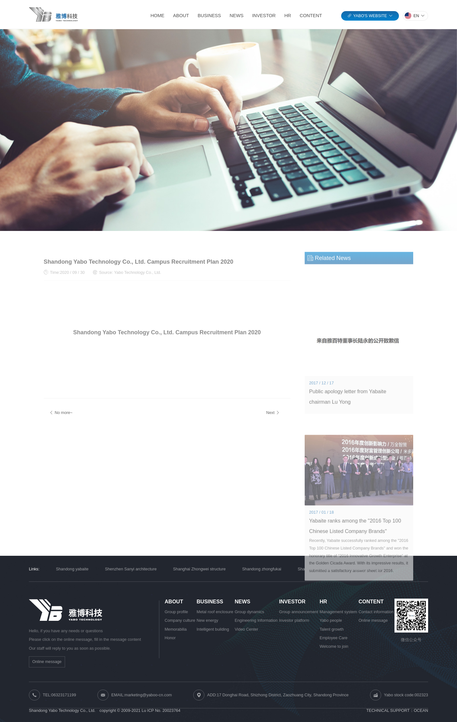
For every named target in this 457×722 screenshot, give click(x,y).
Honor (170, 637)
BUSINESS (209, 15)
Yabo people (331, 620)
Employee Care (334, 637)
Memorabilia (176, 629)
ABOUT (181, 15)
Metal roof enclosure (215, 611)
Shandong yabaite (72, 569)
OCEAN (421, 710)
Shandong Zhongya (363, 569)
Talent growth (332, 629)
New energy (207, 620)
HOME (157, 15)
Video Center (246, 629)
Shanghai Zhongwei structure (199, 569)
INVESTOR (264, 15)
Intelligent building (213, 629)
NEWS (237, 15)
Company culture (180, 620)
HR (287, 15)
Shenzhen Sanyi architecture (131, 569)
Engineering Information (256, 620)
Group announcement (298, 611)
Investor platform (294, 620)
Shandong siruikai (314, 569)
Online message (47, 661)
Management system (338, 611)
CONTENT (311, 15)
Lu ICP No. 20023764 (161, 710)
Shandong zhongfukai (261, 569)
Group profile (176, 611)
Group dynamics (249, 611)
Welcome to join (334, 646)
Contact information (376, 611)
